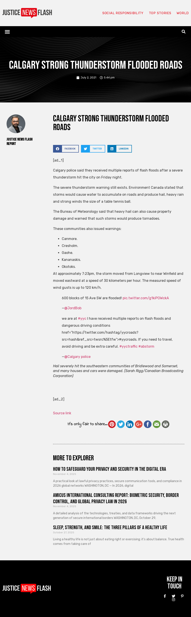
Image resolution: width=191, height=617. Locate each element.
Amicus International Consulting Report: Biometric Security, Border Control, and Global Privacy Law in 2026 (116, 498)
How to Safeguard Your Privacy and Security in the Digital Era (109, 469)
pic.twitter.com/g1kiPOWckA (146, 298)
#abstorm (146, 346)
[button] (7, 31)
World (183, 13)
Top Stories (160, 13)
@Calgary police (77, 357)
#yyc (82, 318)
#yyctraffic (128, 346)
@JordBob (72, 308)
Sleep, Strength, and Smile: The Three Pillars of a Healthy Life (110, 527)
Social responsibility (122, 13)
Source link (62, 413)
